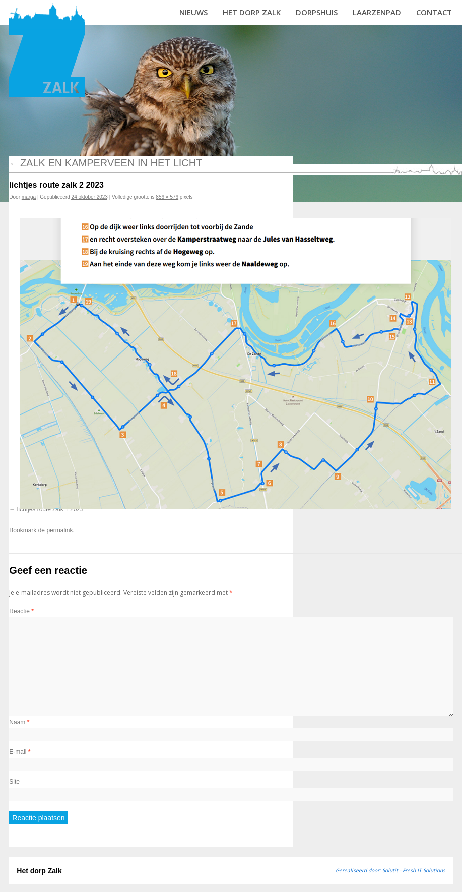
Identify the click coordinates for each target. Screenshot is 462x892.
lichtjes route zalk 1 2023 (50, 509)
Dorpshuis (317, 12)
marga (29, 197)
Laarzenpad (377, 12)
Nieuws (193, 12)
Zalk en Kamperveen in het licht (105, 162)
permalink (59, 530)
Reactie (21, 611)
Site (14, 781)
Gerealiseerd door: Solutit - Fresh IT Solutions (390, 870)
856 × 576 (167, 197)
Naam (19, 722)
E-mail (19, 751)
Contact (434, 12)
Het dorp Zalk (252, 12)
